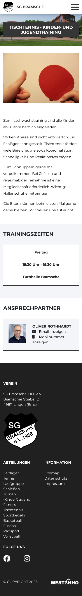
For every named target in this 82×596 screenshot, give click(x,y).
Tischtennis (13, 510)
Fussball (10, 526)
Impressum (54, 484)
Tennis (9, 478)
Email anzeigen (52, 332)
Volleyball (11, 536)
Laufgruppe (13, 484)
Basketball (12, 520)
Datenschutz (55, 478)
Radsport (11, 531)
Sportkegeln (14, 515)
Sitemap (51, 473)
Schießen (11, 489)
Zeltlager (11, 473)
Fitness (9, 505)
